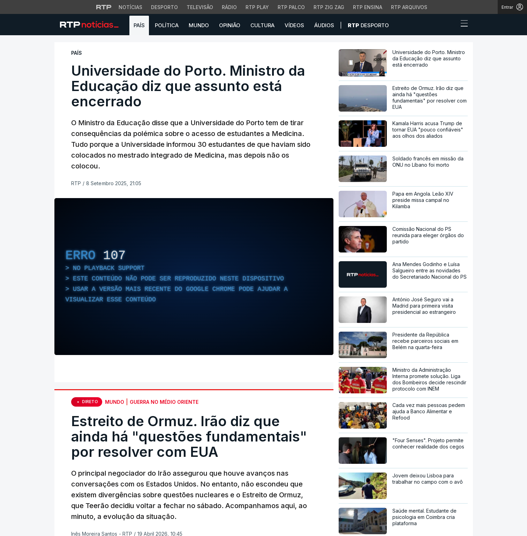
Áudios (324, 25)
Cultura (262, 25)
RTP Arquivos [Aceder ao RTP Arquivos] (409, 7)
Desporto (368, 25)
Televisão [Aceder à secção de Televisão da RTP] (200, 7)
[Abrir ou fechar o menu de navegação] (462, 24)
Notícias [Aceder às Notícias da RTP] (130, 7)
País (139, 25)
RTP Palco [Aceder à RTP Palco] (291, 7)
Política (167, 25)
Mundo (199, 25)
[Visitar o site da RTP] (104, 7)
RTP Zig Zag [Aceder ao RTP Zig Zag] (329, 7)
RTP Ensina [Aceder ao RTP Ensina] (367, 7)
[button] (451, 25)
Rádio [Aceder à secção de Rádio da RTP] (229, 7)
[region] (193, 276)
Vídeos (294, 25)
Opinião (229, 25)
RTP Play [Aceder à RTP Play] (257, 7)
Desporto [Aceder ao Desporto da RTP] (164, 7)
